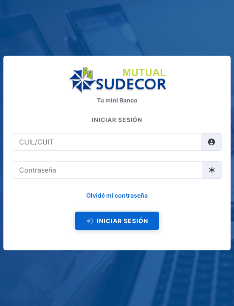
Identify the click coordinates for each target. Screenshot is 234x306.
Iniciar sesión (117, 220)
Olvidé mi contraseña (117, 195)
